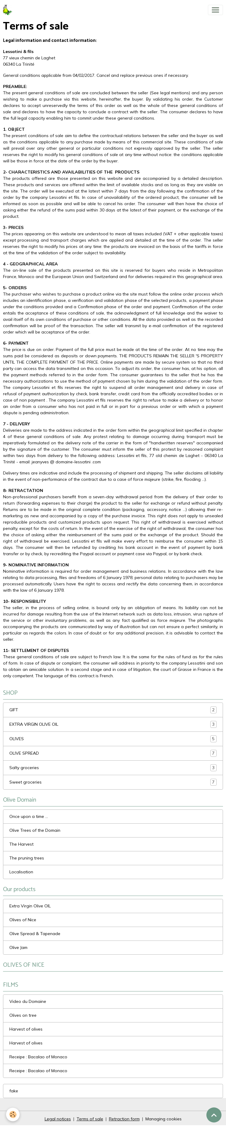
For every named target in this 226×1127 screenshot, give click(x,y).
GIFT (113, 709)
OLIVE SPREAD (113, 753)
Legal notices (58, 1119)
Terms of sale (90, 1119)
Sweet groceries (113, 782)
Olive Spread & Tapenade (34, 933)
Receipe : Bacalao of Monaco (38, 1057)
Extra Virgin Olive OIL (30, 906)
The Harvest (21, 844)
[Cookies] (13, 1114)
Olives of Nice (22, 919)
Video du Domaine (27, 1001)
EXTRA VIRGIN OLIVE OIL (113, 724)
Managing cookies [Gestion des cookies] (163, 1119)
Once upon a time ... (28, 816)
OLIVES (113, 738)
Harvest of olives (26, 1029)
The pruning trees (26, 858)
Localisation (21, 872)
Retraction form (124, 1119)
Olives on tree (23, 1015)
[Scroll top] (213, 1114)
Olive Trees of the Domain (34, 830)
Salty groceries (113, 767)
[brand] (8, 10)
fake (13, 1091)
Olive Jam (18, 947)
